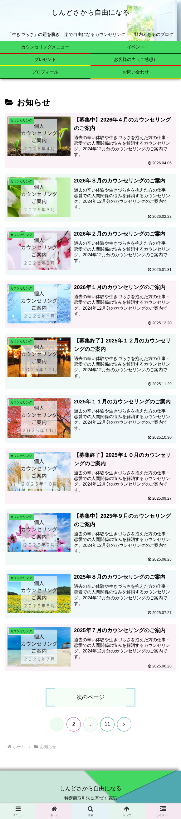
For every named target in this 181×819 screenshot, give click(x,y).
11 (107, 724)
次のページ (90, 698)
